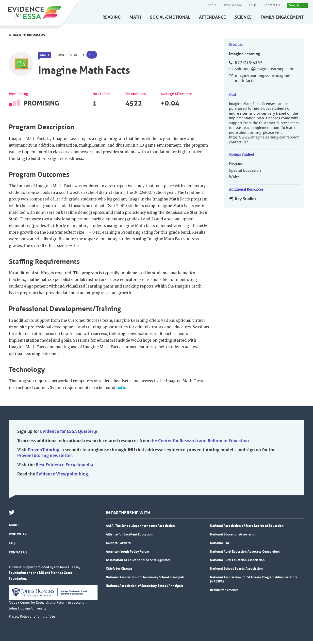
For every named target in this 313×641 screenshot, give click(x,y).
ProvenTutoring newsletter (44, 455)
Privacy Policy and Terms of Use (32, 617)
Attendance (212, 17)
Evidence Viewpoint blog (62, 474)
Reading (111, 17)
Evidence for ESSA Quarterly (68, 431)
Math (135, 17)
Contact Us (272, 5)
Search (294, 5)
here (120, 387)
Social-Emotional (170, 17)
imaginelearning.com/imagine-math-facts (263, 78)
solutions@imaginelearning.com (264, 68)
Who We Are (233, 5)
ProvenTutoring (43, 450)
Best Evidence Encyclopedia (64, 465)
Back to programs (29, 35)
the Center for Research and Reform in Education (199, 440)
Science (243, 17)
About (212, 5)
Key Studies (245, 198)
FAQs (252, 5)
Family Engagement (282, 17)
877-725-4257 (249, 62)
